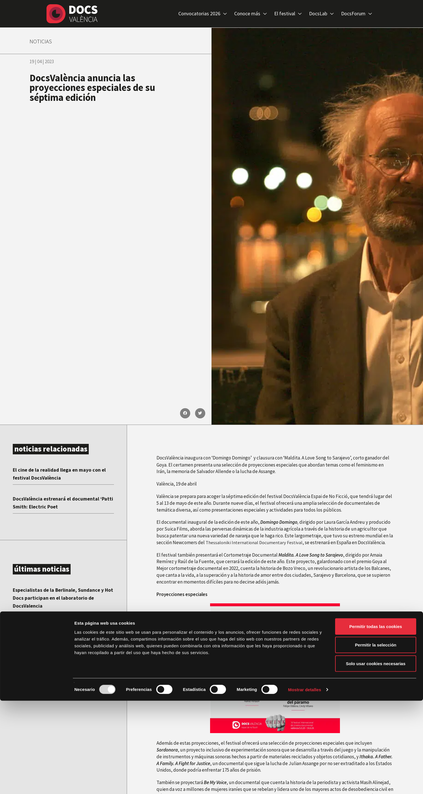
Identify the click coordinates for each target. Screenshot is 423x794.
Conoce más (250, 14)
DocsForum (356, 14)
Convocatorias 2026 (202, 14)
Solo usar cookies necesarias (375, 756)
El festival (288, 14)
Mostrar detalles (304, 782)
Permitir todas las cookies (375, 719)
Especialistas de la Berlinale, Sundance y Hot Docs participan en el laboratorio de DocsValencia (63, 597)
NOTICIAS (43, 40)
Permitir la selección (375, 738)
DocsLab (321, 14)
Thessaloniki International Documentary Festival (255, 542)
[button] (185, 413)
